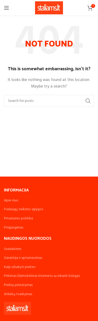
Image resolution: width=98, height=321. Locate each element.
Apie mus (11, 200)
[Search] (49, 101)
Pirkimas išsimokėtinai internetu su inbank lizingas (42, 276)
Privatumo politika (18, 218)
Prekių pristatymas (18, 285)
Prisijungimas (13, 228)
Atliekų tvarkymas (18, 294)
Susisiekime (12, 249)
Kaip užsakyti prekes (19, 267)
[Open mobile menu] (6, 8)
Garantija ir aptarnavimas (23, 258)
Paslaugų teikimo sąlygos (23, 209)
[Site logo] (49, 8)
